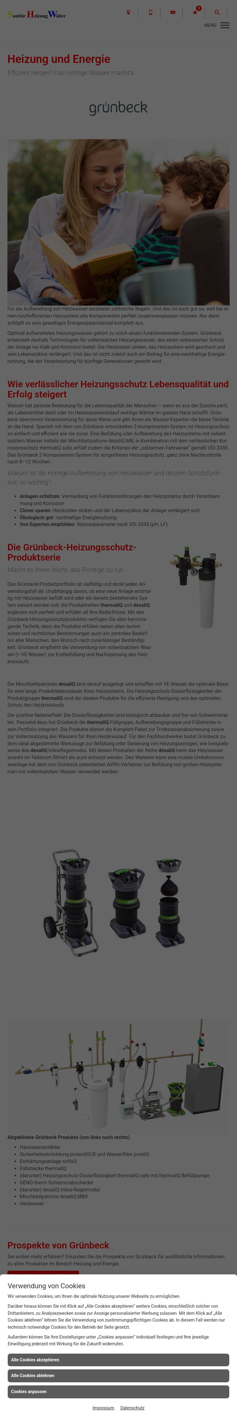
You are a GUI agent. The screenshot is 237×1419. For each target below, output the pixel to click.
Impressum (103, 1407)
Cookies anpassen (29, 1391)
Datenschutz (132, 1407)
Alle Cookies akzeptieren (35, 1359)
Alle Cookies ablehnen (32, 1375)
